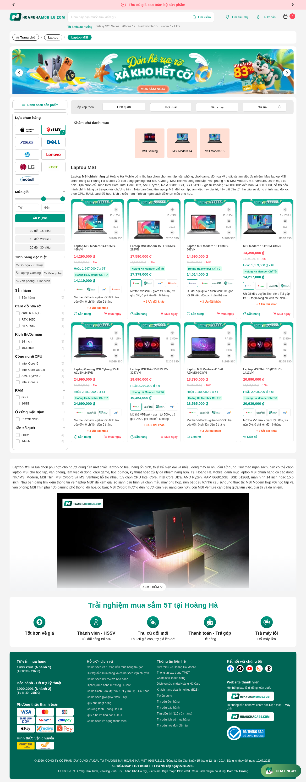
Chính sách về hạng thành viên (106, 721)
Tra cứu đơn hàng (168, 701)
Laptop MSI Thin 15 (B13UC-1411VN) (262, 371)
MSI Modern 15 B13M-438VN (262, 246)
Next (292, 5)
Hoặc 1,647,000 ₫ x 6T (89, 268)
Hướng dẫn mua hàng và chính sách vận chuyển (118, 673)
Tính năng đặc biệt (40, 257)
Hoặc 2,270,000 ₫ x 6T (146, 386)
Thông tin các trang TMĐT (173, 672)
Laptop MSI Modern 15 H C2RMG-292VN (153, 247)
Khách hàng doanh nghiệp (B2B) (177, 689)
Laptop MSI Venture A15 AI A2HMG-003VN (205, 371)
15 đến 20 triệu (40, 239)
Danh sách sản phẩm (40, 105)
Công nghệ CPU (40, 356)
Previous (13, 5)
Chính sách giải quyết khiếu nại (107, 697)
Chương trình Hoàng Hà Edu (105, 709)
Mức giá (40, 191)
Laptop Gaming (28, 273)
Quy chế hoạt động (99, 703)
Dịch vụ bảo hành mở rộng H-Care (109, 685)
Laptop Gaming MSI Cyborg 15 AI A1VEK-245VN (96, 371)
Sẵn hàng (40, 290)
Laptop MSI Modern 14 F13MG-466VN (95, 247)
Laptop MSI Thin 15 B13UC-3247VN (149, 371)
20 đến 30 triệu (40, 247)
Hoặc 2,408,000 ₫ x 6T (259, 392)
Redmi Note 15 (148, 26)
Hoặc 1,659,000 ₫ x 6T (259, 265)
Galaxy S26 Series (107, 26)
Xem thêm (150, 587)
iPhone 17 (128, 26)
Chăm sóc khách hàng (171, 678)
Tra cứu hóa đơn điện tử (172, 725)
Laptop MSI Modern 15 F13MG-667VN (208, 247)
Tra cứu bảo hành (168, 707)
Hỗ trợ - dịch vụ (100, 661)
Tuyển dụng (164, 695)
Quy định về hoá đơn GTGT (104, 715)
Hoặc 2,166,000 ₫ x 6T (202, 392)
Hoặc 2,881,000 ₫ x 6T (89, 392)
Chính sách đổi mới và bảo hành (107, 679)
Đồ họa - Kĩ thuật (29, 265)
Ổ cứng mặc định (40, 412)
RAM (40, 390)
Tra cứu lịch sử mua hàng (173, 719)
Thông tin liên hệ (171, 661)
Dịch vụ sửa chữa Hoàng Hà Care (178, 683)
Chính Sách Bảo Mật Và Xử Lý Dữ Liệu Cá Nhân (118, 691)
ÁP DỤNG (40, 218)
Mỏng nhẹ (53, 273)
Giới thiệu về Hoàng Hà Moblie (176, 667)
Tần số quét (40, 427)
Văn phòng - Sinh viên (33, 281)
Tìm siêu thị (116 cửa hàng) (174, 713)
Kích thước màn (40, 334)
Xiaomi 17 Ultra (170, 26)
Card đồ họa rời (40, 306)
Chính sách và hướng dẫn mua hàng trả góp (115, 667)
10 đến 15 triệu (40, 231)
